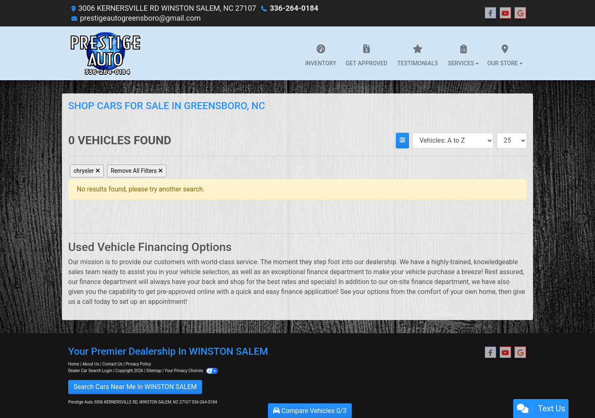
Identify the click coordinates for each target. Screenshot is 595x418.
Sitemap (154, 370)
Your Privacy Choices (191, 370)
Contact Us (112, 364)
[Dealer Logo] (105, 53)
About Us (90, 364)
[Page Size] (512, 140)
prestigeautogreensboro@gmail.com (140, 18)
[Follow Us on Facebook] (490, 13)
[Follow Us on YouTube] (505, 13)
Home (73, 364)
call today (96, 302)
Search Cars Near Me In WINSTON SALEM (135, 387)
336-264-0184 (294, 8)
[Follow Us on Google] (520, 13)
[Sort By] (452, 140)
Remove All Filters (137, 170)
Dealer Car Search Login (90, 370)
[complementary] (570, 393)
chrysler (87, 170)
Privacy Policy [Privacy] (138, 364)
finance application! (309, 292)
